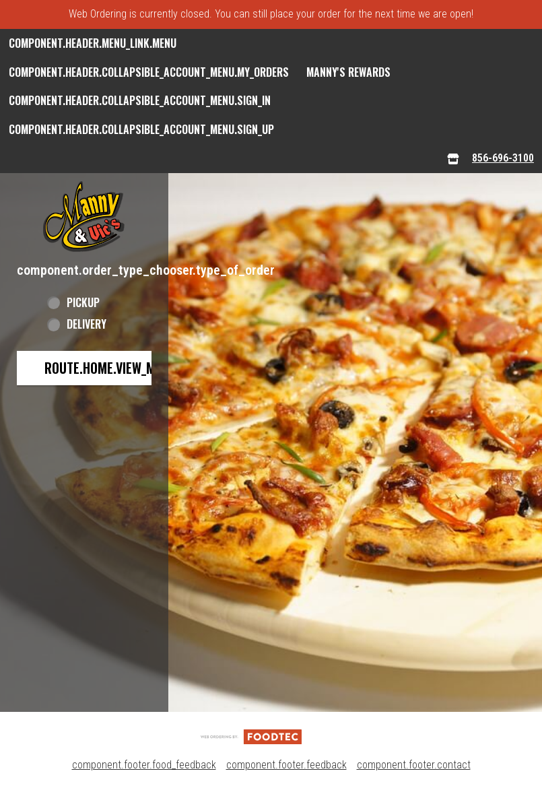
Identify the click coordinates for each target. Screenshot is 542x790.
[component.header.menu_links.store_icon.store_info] (453, 158)
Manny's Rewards (348, 72)
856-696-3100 (503, 158)
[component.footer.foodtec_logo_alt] (251, 735)
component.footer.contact (414, 764)
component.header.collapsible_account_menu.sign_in (140, 100)
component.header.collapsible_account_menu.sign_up (141, 129)
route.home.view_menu (110, 368)
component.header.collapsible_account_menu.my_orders (149, 72)
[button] (84, 216)
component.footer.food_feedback (144, 764)
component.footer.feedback (286, 764)
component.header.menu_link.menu (92, 43)
